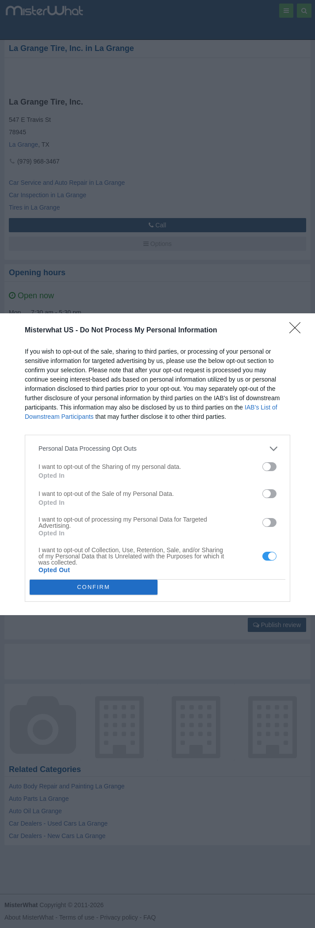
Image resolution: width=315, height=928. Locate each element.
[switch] (269, 466)
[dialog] (157, 464)
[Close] (297, 330)
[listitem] (157, 448)
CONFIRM (93, 586)
